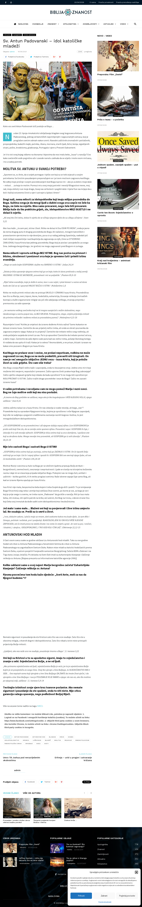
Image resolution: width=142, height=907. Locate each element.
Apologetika (71, 24)
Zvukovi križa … (70, 820)
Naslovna (53, 896)
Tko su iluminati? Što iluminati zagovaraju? (75, 845)
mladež (48, 740)
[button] (136, 872)
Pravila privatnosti (104, 902)
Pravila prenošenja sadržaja (127, 2)
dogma (70, 737)
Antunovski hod (38, 737)
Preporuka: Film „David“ (110, 74)
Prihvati (81, 895)
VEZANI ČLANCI (11, 793)
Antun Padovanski (21, 737)
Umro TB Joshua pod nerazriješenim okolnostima (21, 759)
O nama (93, 2)
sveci (38, 743)
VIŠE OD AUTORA (31, 793)
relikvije (68, 740)
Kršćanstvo (115, 863)
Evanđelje (37, 24)
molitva (57, 740)
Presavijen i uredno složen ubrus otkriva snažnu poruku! (16, 821)
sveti (46, 743)
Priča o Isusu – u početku (110, 119)
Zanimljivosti (91, 24)
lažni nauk (37, 740)
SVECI (40, 706)
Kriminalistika (25, 863)
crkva (61, 737)
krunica (26, 740)
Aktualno (109, 24)
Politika (69, 849)
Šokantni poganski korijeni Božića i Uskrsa (44, 821)
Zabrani (104, 895)
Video (124, 24)
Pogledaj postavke (127, 895)
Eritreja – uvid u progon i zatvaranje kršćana (73, 759)
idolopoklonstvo (12, 740)
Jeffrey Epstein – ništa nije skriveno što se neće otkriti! (31, 859)
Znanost (53, 24)
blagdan (52, 737)
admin (12, 52)
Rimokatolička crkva (13, 743)
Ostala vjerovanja (29, 35)
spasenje (29, 743)
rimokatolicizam (82, 740)
